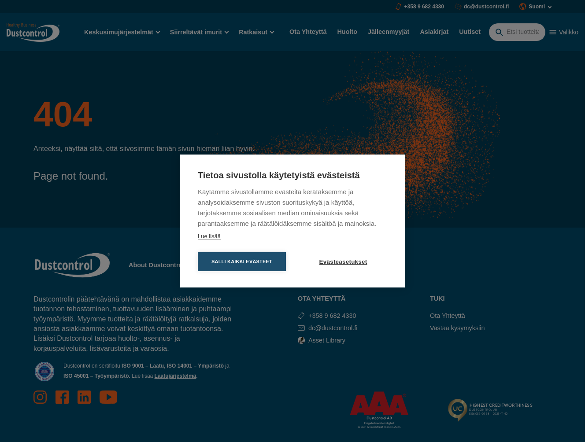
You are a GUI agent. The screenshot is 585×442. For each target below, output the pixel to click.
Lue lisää (209, 236)
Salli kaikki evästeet (241, 261)
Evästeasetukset (343, 261)
